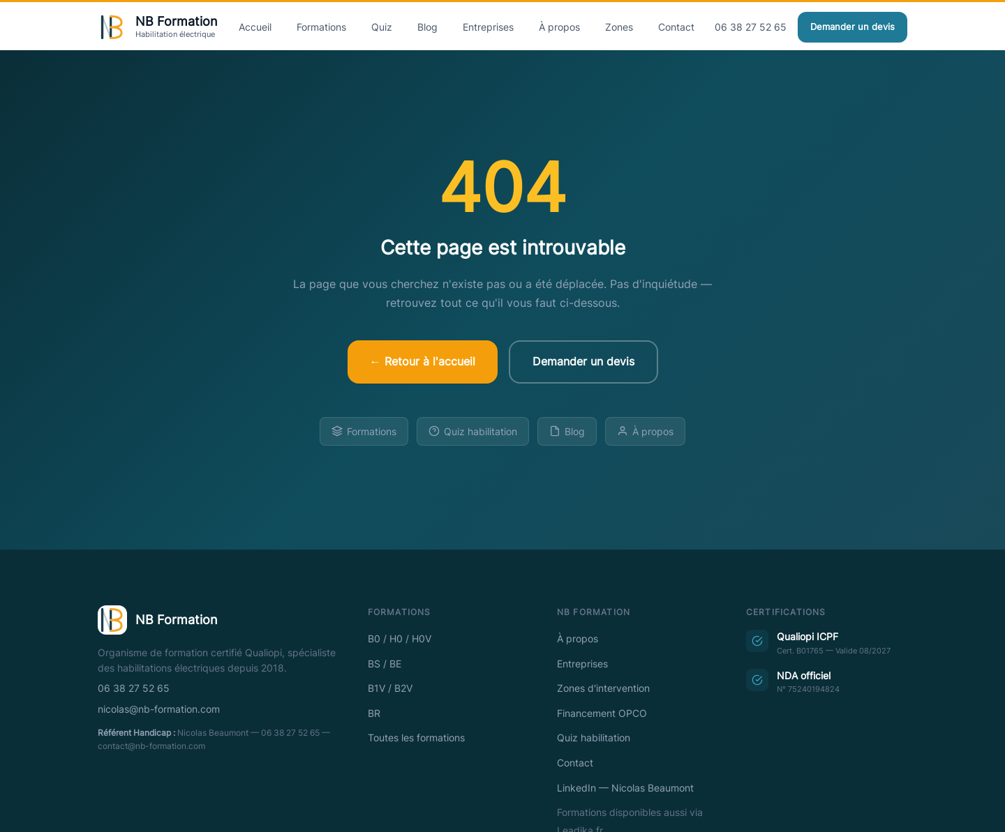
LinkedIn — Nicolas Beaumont (625, 788)
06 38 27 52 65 (751, 27)
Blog (427, 27)
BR (374, 713)
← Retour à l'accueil (422, 361)
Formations (321, 27)
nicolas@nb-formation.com (159, 709)
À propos (559, 27)
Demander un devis (852, 27)
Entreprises (488, 27)
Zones (619, 27)
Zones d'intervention (603, 688)
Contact (676, 27)
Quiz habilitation (473, 431)
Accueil (255, 27)
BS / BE (384, 664)
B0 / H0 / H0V (399, 638)
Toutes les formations (416, 737)
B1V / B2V (390, 688)
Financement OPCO (602, 713)
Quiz (381, 27)
